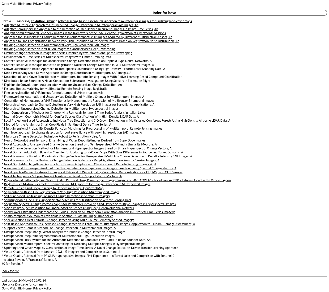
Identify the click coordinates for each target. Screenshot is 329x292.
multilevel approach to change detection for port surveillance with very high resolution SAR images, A (73, 132)
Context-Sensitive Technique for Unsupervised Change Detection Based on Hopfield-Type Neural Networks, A (78, 61)
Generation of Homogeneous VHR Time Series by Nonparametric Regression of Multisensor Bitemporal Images (79, 101)
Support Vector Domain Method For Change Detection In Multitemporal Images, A (60, 228)
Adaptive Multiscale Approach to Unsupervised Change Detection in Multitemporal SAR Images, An (71, 25)
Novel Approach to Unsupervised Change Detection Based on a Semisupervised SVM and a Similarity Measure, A (80, 144)
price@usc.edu (18, 284)
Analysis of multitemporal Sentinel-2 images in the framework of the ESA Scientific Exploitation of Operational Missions (85, 33)
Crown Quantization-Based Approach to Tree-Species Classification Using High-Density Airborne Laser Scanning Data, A (84, 69)
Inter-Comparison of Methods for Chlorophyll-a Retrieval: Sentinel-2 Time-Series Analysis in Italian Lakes (74, 112)
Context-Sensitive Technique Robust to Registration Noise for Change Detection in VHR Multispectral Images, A (79, 65)
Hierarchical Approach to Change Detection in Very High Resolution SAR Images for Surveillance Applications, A (79, 105)
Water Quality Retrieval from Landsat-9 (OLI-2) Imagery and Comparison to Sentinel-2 (62, 252)
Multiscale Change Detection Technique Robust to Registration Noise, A (52, 136)
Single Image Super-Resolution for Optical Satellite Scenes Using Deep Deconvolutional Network (69, 208)
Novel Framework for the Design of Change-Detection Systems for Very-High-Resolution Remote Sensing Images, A (81, 160)
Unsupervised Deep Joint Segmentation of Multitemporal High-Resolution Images (59, 236)
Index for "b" (10, 271)
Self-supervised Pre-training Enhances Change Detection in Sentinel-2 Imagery (57, 196)
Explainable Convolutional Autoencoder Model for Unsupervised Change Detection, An (63, 85)
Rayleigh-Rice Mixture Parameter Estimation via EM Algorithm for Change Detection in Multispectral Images (77, 184)
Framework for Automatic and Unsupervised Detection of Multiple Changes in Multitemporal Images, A (74, 97)
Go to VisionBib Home (16, 4)
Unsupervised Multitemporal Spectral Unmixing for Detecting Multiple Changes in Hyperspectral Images (74, 244)
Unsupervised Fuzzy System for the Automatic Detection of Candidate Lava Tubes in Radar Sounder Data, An (77, 240)
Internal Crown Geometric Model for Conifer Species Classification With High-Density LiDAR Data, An (72, 116)
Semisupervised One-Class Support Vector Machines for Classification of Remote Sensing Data (67, 200)
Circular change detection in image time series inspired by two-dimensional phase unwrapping (68, 53)
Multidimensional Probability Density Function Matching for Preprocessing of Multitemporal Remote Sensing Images (83, 128)
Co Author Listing (43, 21)
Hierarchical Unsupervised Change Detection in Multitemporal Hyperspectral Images (61, 109)
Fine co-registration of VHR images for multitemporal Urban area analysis (53, 93)
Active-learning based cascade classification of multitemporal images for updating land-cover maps (125, 21)
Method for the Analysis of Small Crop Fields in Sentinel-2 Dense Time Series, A (57, 124)
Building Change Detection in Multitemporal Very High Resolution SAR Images (57, 45)
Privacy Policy (42, 4)
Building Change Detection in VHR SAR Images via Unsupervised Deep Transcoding (60, 49)
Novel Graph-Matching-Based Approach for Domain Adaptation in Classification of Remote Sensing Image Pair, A (80, 164)
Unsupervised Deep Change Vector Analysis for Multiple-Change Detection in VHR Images (64, 232)
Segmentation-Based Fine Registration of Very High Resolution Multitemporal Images (61, 192)
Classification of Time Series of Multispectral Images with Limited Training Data (57, 57)
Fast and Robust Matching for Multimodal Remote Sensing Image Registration (56, 89)
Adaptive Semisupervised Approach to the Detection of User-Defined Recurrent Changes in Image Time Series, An (81, 29)
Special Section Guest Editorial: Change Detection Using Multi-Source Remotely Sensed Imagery (69, 220)
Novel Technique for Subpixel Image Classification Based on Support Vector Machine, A (63, 176)
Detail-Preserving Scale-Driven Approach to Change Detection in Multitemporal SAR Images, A (68, 73)
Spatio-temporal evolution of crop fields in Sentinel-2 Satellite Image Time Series (58, 216)
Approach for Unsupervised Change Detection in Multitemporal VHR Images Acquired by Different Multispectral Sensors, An (88, 37)
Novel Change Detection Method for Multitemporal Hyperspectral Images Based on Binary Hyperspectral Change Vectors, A (88, 148)
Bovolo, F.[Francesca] (16, 21)
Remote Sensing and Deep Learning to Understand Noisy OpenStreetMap (54, 188)
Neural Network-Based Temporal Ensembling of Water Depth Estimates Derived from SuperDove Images (74, 140)
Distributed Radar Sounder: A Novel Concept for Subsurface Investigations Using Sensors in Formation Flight (77, 81)
